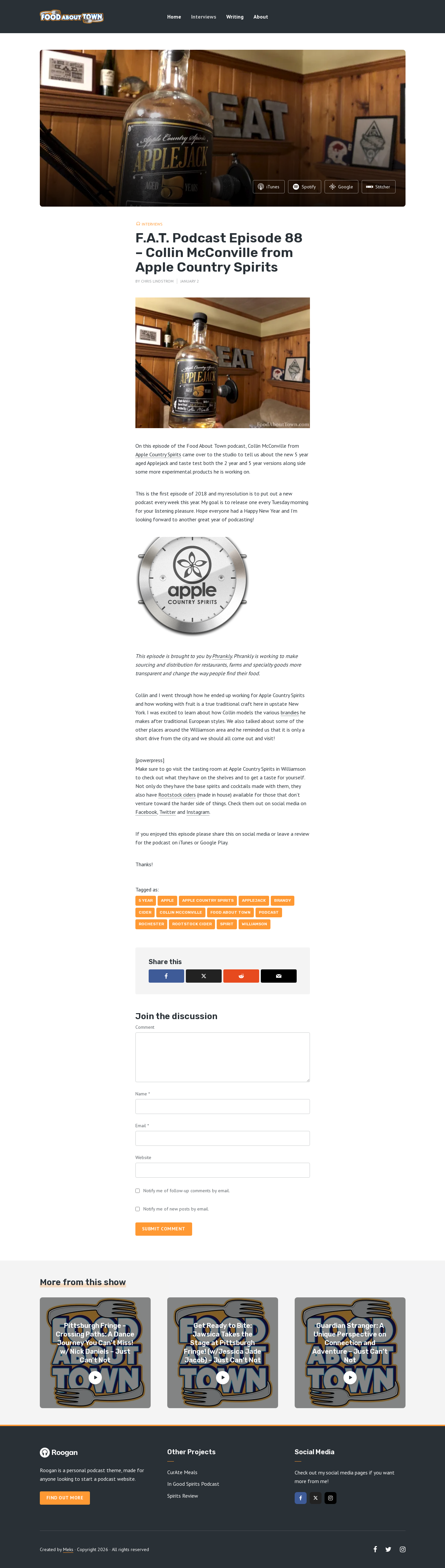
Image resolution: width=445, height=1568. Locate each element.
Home (174, 16)
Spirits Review (182, 1495)
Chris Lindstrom (157, 281)
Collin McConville (181, 912)
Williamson (254, 924)
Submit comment (163, 1229)
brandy (282, 900)
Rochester (151, 924)
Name (142, 1094)
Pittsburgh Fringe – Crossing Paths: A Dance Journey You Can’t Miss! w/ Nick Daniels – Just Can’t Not (95, 1343)
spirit (227, 924)
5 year (146, 900)
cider (145, 912)
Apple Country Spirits (158, 454)
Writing (235, 16)
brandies (290, 712)
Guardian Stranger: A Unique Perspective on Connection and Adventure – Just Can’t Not (350, 1343)
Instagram (197, 812)
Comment (144, 1027)
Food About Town (230, 912)
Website (143, 1157)
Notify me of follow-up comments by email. (186, 1191)
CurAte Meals (182, 1472)
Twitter (167, 812)
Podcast (269, 912)
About (261, 16)
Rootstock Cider (192, 924)
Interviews (203, 16)
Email (142, 1126)
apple (167, 900)
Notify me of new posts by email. (176, 1209)
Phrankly (222, 656)
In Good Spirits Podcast (193, 1483)
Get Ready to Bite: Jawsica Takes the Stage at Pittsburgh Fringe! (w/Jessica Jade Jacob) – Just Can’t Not (222, 1343)
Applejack (254, 900)
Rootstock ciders (177, 794)
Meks (68, 1549)
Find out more (65, 1498)
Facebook (146, 812)
